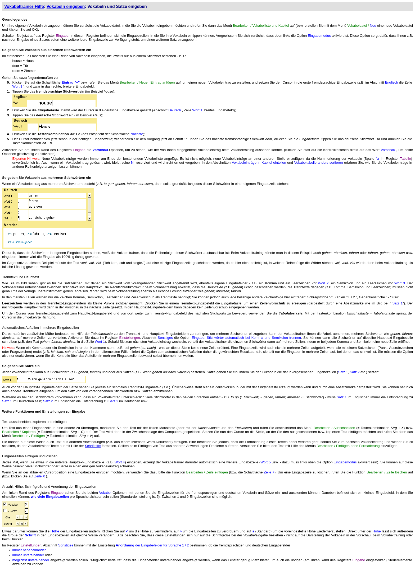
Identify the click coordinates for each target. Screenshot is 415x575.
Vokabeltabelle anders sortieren (318, 163)
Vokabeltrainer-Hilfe (24, 6)
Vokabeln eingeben (66, 6)
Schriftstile (93, 446)
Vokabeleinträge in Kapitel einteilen (259, 163)
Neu (373, 26)
